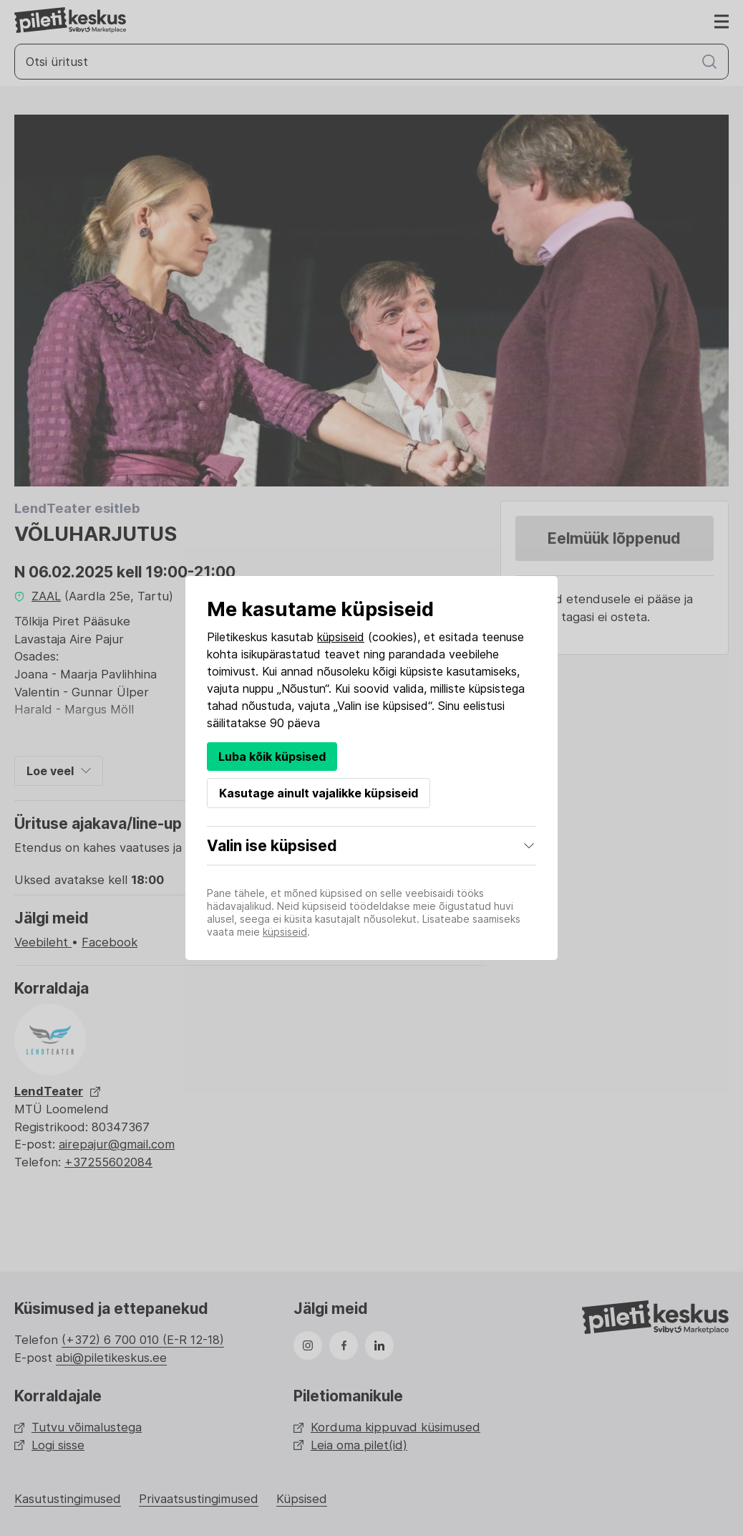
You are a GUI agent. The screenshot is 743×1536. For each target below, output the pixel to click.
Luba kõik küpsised (272, 756)
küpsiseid (340, 637)
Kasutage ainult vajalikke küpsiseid (318, 793)
